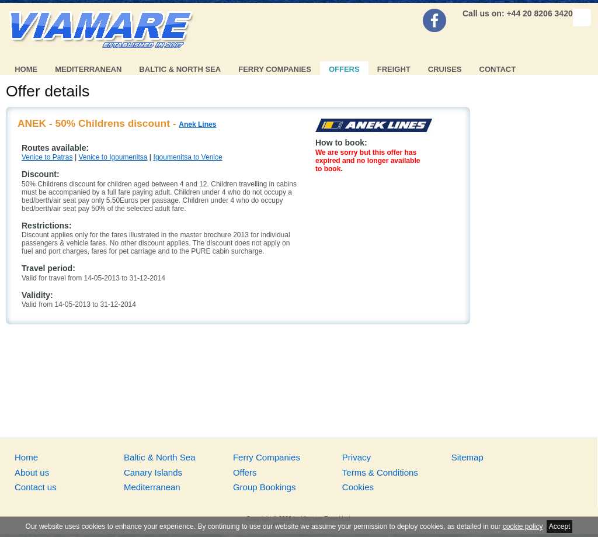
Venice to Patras (47, 157)
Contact (497, 69)
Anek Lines (197, 124)
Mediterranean (88, 69)
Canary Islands (153, 472)
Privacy (356, 457)
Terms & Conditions (380, 472)
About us (32, 472)
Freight (394, 69)
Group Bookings (264, 487)
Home (26, 69)
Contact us (36, 487)
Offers (344, 69)
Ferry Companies (274, 69)
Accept (560, 526)
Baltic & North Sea (180, 69)
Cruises (445, 69)
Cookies (358, 487)
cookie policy (523, 526)
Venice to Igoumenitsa (112, 157)
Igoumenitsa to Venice (188, 157)
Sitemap (467, 457)
